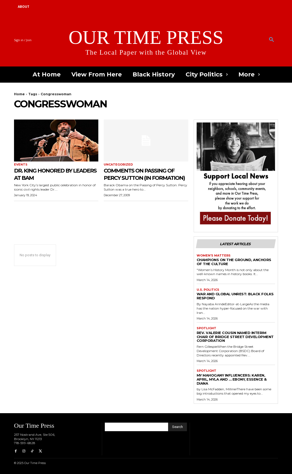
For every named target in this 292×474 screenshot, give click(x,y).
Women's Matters (214, 255)
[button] (271, 39)
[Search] (177, 427)
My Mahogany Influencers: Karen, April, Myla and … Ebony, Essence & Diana (232, 379)
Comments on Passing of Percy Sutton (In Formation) (141, 177)
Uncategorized (118, 164)
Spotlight (206, 328)
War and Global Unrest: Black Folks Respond (235, 296)
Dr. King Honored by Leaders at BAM (49, 173)
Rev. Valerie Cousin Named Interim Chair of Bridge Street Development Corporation (235, 337)
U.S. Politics (208, 290)
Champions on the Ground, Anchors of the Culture (234, 262)
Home (19, 94)
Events (20, 164)
